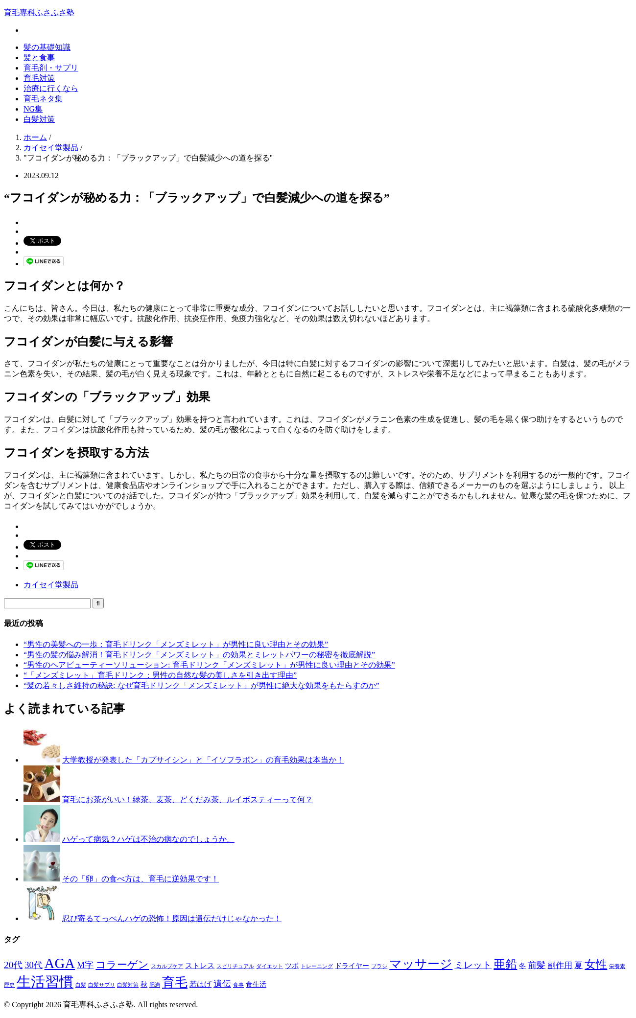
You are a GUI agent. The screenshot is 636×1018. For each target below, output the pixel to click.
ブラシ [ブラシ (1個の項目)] (379, 966)
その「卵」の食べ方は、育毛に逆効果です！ (140, 879)
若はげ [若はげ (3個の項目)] (200, 984)
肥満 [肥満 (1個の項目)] (154, 985)
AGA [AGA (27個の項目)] (60, 963)
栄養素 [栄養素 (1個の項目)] (617, 966)
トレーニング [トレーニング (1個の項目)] (317, 966)
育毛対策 (39, 78)
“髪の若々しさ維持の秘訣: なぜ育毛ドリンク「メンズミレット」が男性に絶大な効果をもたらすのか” (201, 685)
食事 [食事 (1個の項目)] (238, 985)
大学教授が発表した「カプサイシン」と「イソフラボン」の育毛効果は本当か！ (203, 760)
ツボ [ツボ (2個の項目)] (292, 966)
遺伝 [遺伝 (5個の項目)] (222, 984)
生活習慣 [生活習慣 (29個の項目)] (45, 982)
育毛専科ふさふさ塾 (39, 12)
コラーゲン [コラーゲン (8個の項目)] (122, 965)
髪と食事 (39, 57)
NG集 (33, 109)
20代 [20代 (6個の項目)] (13, 965)
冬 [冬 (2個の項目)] (522, 966)
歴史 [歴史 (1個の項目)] (9, 985)
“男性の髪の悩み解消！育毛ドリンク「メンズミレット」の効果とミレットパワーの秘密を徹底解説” (199, 654)
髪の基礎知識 (47, 47)
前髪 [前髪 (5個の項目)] (536, 965)
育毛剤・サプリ (51, 68)
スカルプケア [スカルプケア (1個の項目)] (167, 966)
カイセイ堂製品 (51, 584)
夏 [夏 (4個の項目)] (578, 965)
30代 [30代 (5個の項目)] (33, 965)
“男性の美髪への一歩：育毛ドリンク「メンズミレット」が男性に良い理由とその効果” (176, 644)
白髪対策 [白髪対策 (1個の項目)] (128, 985)
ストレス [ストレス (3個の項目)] (199, 965)
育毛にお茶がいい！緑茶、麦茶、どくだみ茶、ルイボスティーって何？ (187, 799)
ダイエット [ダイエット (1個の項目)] (269, 966)
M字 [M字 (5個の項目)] (85, 965)
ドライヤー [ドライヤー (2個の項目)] (352, 966)
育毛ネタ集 (43, 98)
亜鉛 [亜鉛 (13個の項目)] (505, 964)
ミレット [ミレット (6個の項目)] (473, 965)
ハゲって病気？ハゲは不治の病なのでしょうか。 (148, 839)
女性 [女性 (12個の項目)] (596, 964)
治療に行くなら (51, 88)
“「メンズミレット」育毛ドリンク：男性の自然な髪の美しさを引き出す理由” (160, 675)
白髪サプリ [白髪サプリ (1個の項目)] (101, 985)
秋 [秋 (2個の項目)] (144, 984)
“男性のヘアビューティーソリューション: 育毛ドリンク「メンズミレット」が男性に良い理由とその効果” (209, 665)
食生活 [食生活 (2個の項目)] (256, 984)
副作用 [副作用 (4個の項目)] (559, 965)
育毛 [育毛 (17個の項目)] (175, 982)
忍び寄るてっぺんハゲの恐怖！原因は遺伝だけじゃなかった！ (172, 918)
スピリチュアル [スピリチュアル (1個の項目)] (235, 966)
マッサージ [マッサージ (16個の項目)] (420, 964)
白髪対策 (39, 119)
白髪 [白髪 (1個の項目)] (80, 985)
